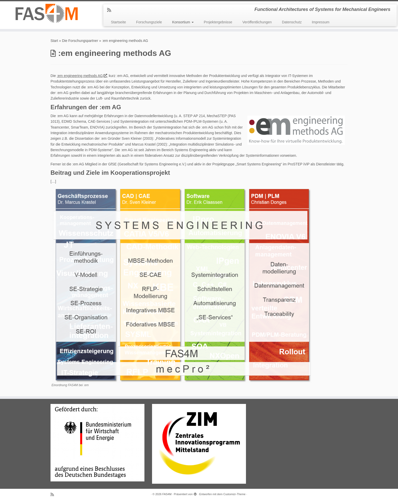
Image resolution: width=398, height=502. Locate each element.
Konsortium (183, 22)
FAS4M (167, 494)
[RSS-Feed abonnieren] (110, 10)
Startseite (118, 22)
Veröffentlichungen (257, 22)
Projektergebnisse (218, 22)
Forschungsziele (149, 22)
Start (54, 41)
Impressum (320, 22)
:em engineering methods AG (82, 76)
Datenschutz (292, 22)
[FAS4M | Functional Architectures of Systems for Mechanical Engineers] (46, 13)
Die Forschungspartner (80, 41)
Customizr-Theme (234, 494)
